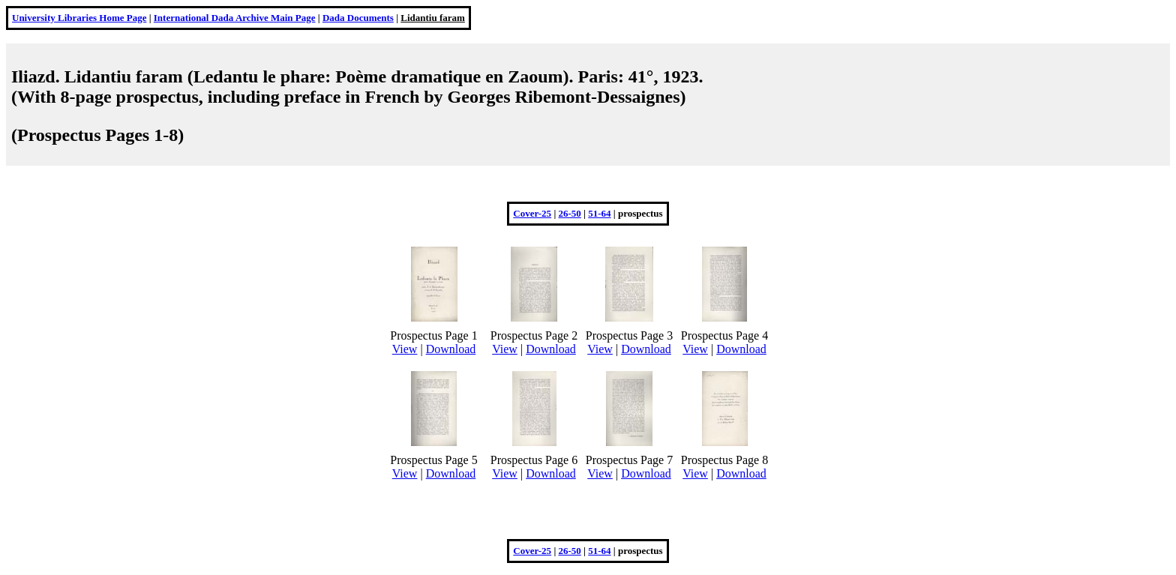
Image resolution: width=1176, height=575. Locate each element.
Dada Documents (358, 17)
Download (451, 349)
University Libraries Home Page (79, 17)
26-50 (570, 213)
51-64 (599, 213)
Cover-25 (532, 213)
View (405, 349)
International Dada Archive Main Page (235, 17)
